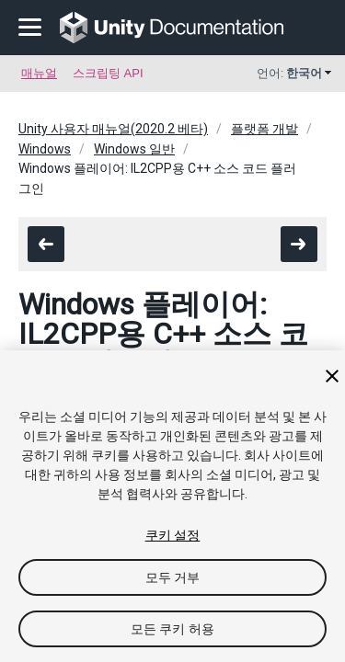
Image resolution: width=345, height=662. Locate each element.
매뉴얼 (39, 73)
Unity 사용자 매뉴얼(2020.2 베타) (113, 128)
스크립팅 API (108, 73)
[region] (172, 506)
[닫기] (332, 376)
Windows (44, 149)
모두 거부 (173, 577)
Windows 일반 (134, 149)
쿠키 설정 (173, 535)
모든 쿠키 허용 (172, 629)
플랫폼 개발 (264, 128)
